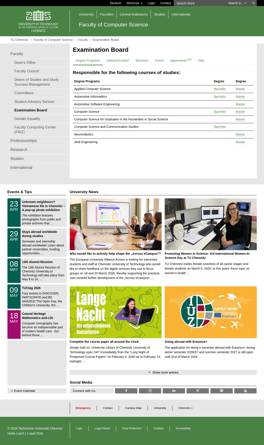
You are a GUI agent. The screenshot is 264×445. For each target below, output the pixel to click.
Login (151, 3)
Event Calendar (24, 391)
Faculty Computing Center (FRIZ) (35, 129)
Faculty (16, 54)
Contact (165, 3)
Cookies (159, 428)
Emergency (83, 408)
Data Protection (131, 428)
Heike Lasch (16, 433)
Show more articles (165, 372)
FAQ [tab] (201, 60)
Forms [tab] (159, 60)
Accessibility (183, 428)
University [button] (86, 14)
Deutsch (115, 3)
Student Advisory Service (34, 102)
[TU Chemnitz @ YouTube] (245, 390)
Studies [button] (159, 14)
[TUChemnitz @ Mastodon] (221, 390)
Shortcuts (134, 3)
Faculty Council (26, 71)
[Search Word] (199, 3)
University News (84, 192)
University (160, 408)
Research (19, 149)
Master (240, 89)
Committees (23, 93)
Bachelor (220, 89)
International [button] (180, 14)
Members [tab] (142, 60)
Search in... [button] (237, 3)
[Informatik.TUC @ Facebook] (126, 390)
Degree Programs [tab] (88, 60)
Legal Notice (102, 428)
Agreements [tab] (181, 60)
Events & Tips (19, 192)
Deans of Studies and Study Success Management (36, 82)
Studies (17, 158)
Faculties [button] (107, 14)
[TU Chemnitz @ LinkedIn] (174, 390)
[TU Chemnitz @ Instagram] (150, 390)
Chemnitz (184, 408)
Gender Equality (27, 119)
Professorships (23, 141)
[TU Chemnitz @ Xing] (198, 390)
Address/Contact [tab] (118, 60)
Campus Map (133, 408)
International (21, 167)
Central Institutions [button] (134, 14)
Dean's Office (25, 62)
